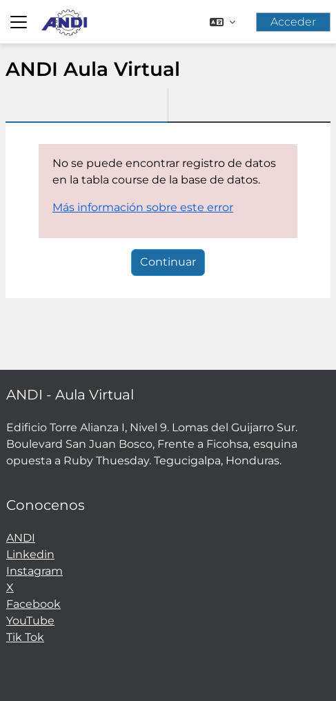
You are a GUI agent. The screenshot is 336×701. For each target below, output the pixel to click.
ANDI (20, 537)
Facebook (33, 604)
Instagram (34, 570)
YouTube (30, 620)
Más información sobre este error (142, 207)
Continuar (168, 261)
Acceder (293, 21)
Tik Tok (25, 637)
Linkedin (30, 554)
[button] (222, 22)
